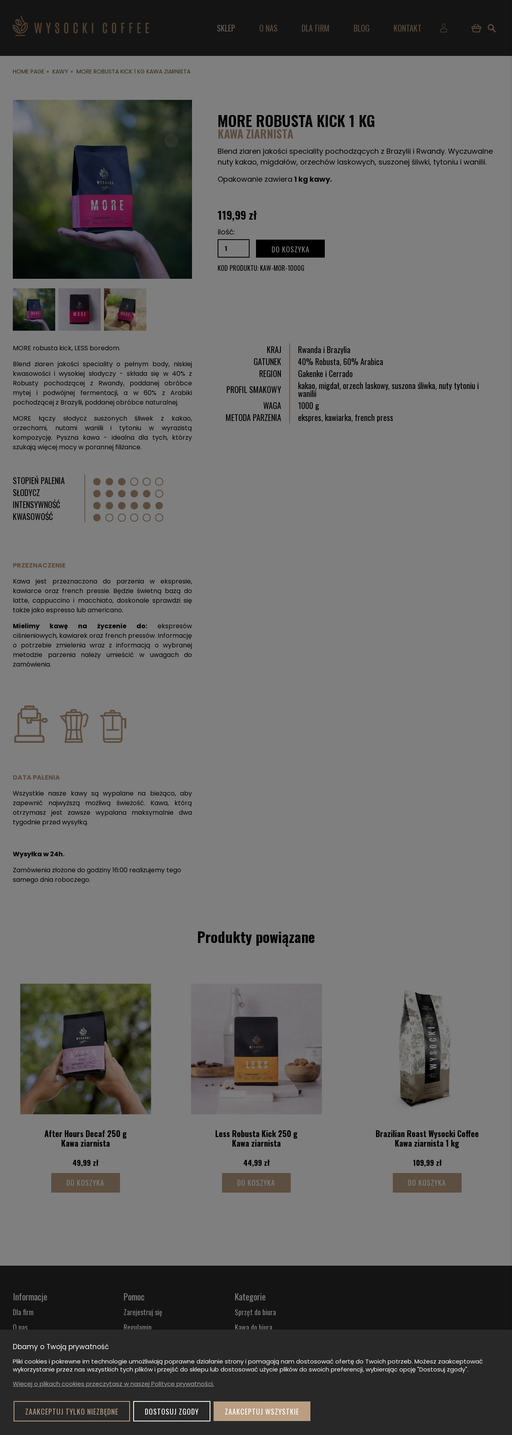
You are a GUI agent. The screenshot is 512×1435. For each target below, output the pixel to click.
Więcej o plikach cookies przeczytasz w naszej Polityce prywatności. (113, 1383)
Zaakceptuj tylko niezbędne (71, 1411)
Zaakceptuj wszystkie (262, 1411)
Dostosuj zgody (172, 1411)
